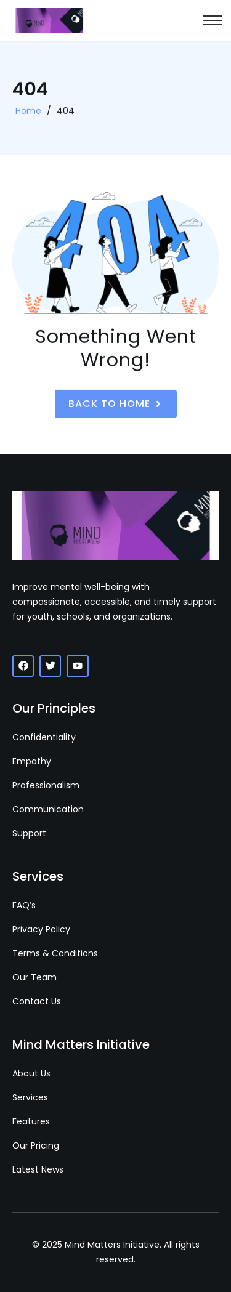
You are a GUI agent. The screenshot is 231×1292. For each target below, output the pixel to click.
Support (29, 833)
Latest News (37, 1169)
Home (28, 112)
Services (30, 1097)
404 (66, 112)
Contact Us (36, 1001)
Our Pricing (35, 1145)
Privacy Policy (41, 929)
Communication (48, 809)
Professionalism (45, 785)
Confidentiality (44, 737)
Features (31, 1121)
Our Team (34, 977)
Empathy (31, 761)
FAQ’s (24, 905)
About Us (31, 1073)
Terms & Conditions (55, 953)
